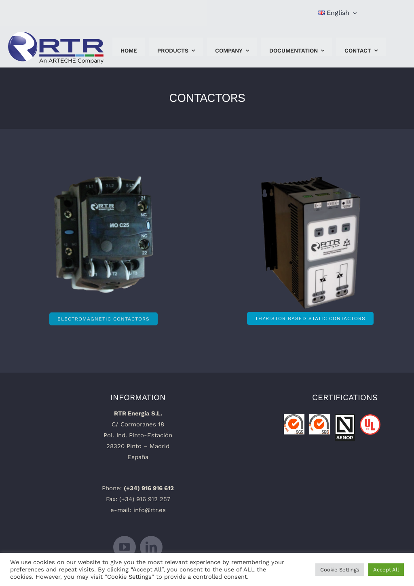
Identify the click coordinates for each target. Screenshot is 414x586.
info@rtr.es (149, 510)
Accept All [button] (386, 570)
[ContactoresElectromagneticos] (103, 237)
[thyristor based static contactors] (310, 318)
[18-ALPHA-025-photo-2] (279, 216)
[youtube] (124, 547)
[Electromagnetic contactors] (103, 316)
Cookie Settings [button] (339, 570)
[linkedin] (151, 547)
